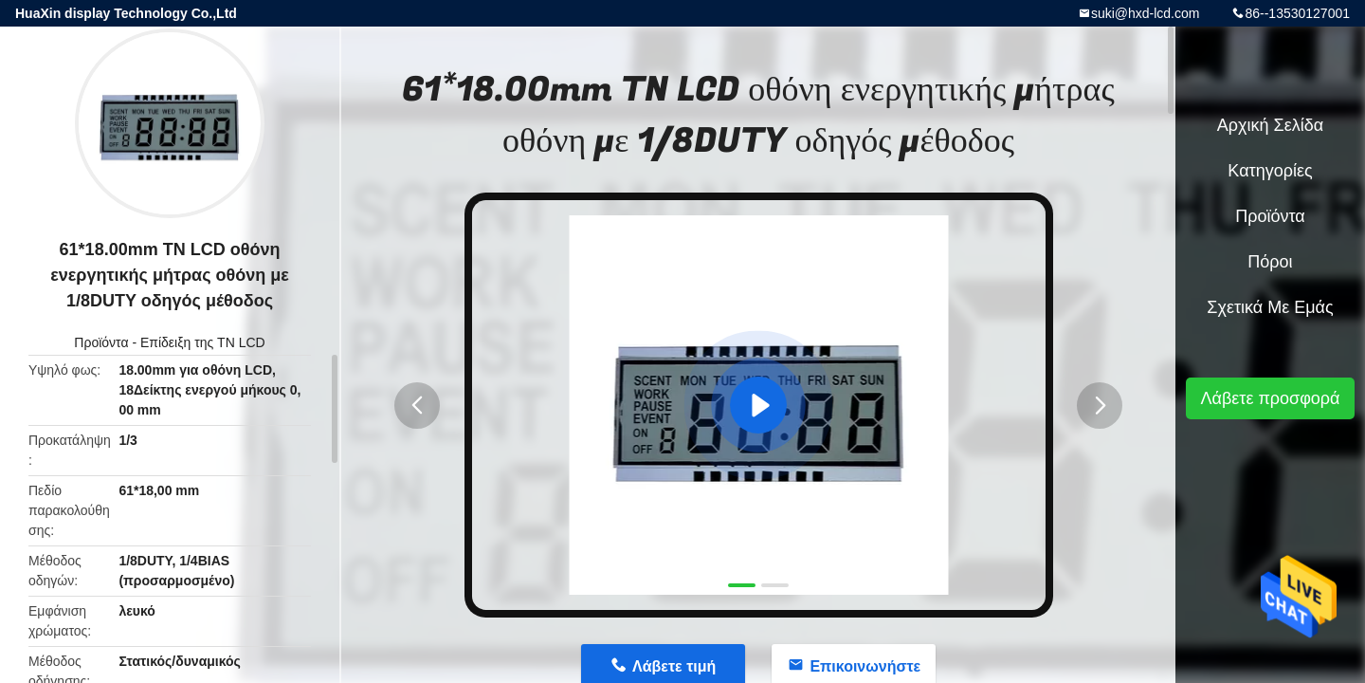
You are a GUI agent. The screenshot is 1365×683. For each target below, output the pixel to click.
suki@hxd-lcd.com (1145, 13)
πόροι (1269, 261)
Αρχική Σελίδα (1270, 125)
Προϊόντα (101, 342)
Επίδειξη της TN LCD (202, 342)
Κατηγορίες (1270, 170)
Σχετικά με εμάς (1270, 307)
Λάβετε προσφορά (1269, 398)
